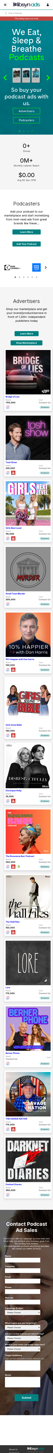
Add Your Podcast (26, 244)
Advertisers (26, 111)
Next (47, 77)
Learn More (26, 232)
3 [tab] (28, 131)
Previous (5, 77)
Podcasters (26, 120)
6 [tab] (36, 277)
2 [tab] (23, 131)
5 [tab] (32, 277)
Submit (26, 1397)
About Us (13, 1449)
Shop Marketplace (26, 342)
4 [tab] (32, 131)
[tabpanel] (26, 78)
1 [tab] (19, 131)
